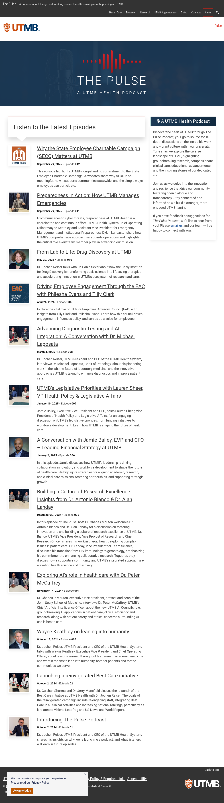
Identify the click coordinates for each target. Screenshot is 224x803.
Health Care (115, 12)
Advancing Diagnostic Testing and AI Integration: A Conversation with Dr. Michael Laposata (86, 336)
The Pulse (9, 4)
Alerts (208, 12)
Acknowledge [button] (22, 790)
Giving (184, 12)
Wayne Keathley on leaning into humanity (83, 632)
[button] (85, 774)
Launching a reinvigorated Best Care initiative (87, 676)
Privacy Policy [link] (40, 782)
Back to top (213, 769)
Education (131, 12)
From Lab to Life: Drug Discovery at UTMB (84, 252)
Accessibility (137, 779)
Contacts (196, 12)
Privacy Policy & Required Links (101, 779)
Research (145, 12)
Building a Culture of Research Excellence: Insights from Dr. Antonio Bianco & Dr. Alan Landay (84, 499)
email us (176, 225)
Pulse (218, 26)
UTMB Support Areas (165, 12)
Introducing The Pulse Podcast (71, 720)
